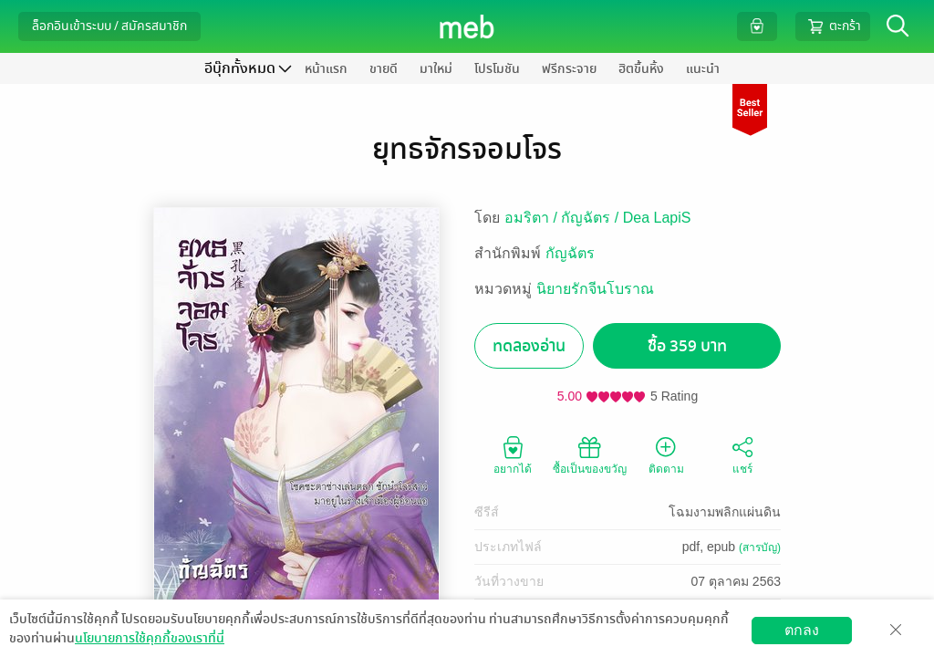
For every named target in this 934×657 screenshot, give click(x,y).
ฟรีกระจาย (569, 68)
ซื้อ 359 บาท (687, 346)
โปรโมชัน (497, 68)
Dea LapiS (657, 217)
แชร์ (742, 454)
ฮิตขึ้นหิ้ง (641, 68)
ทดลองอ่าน (529, 346)
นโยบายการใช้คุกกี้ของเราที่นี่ (149, 638)
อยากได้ (512, 454)
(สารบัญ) (760, 547)
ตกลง (801, 630)
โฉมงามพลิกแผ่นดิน (725, 512)
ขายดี (383, 68)
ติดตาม (666, 454)
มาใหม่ (436, 68)
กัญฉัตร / (591, 217)
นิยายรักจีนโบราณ (595, 289)
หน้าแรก (326, 68)
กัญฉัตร (570, 253)
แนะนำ (703, 68)
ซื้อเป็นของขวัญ (590, 454)
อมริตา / (532, 217)
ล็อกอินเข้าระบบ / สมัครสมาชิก (109, 26)
